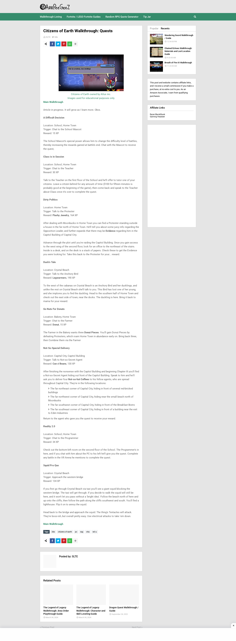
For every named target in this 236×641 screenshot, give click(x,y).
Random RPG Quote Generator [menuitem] (121, 16)
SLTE (48, 37)
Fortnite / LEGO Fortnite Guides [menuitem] (84, 16)
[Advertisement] (172, 176)
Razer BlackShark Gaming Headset (157, 115)
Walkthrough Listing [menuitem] (51, 16)
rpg (81, 532)
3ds (56, 37)
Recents (165, 28)
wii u (95, 532)
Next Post (136, 626)
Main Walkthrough (53, 102)
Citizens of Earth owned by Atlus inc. (91, 94)
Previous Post (48, 626)
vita (88, 532)
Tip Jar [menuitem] (147, 16)
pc (76, 532)
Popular (154, 28)
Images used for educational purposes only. (91, 98)
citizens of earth (65, 532)
